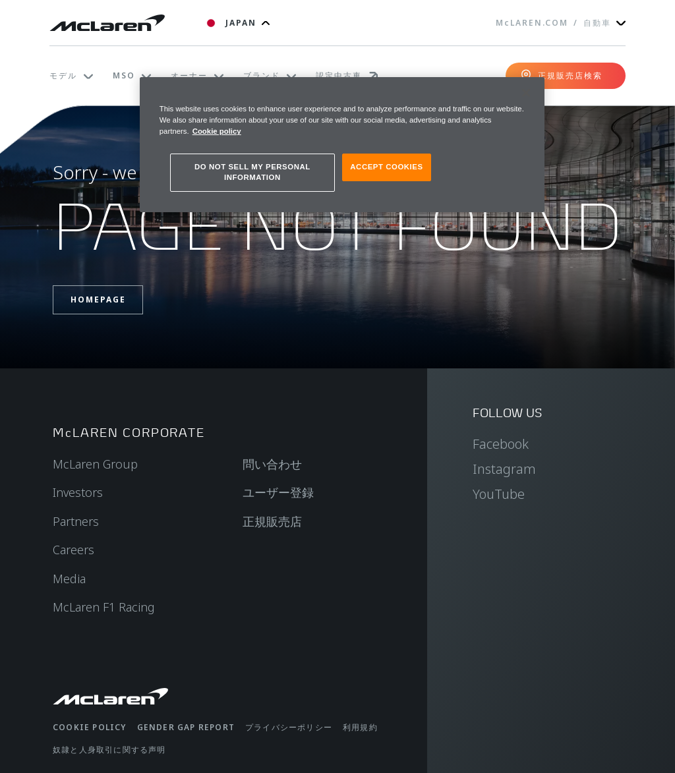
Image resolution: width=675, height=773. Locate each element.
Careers (73, 550)
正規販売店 (272, 521)
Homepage (98, 299)
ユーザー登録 (278, 492)
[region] (342, 144)
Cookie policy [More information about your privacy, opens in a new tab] (216, 131)
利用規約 (360, 727)
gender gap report (186, 727)
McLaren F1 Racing (104, 607)
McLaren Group (95, 464)
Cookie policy (90, 727)
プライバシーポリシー (288, 727)
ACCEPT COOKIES (386, 167)
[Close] (526, 92)
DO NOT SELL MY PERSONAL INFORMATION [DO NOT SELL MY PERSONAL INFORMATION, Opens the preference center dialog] (252, 172)
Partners (76, 521)
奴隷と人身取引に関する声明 (109, 749)
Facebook (501, 444)
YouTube (499, 494)
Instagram (504, 469)
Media (69, 579)
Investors (78, 492)
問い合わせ (272, 464)
